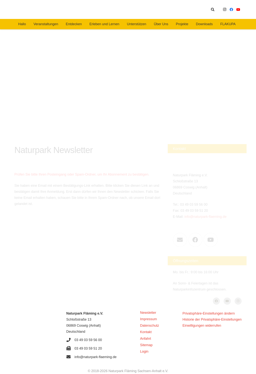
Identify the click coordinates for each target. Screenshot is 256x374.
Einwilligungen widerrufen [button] (202, 325)
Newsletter (148, 313)
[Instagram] (224, 9)
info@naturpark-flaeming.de (205, 202)
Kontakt (146, 332)
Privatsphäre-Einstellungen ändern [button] (209, 313)
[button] (212, 9)
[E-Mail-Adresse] (180, 225)
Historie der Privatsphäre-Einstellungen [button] (212, 319)
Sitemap (146, 345)
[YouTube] (238, 9)
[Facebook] (231, 9)
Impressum (148, 319)
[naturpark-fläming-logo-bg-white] (79, 9)
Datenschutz (149, 325)
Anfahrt (145, 338)
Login (144, 351)
